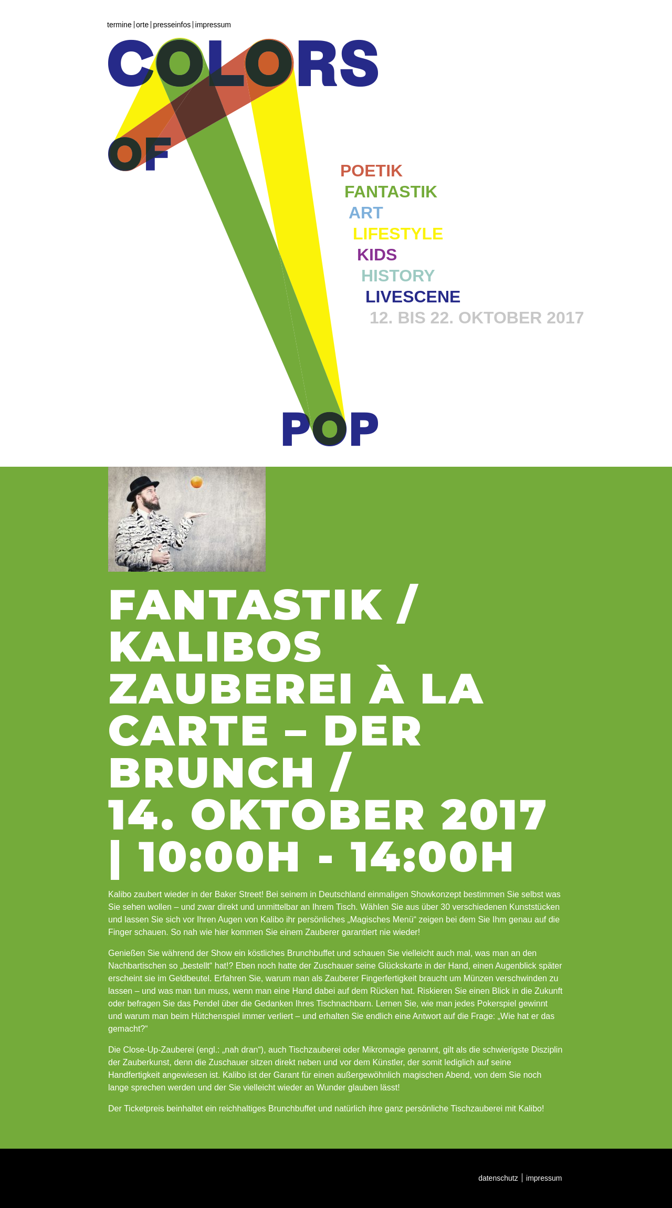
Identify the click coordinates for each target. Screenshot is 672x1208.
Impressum (213, 24)
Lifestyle (398, 233)
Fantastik (390, 191)
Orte (142, 24)
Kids (377, 254)
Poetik (371, 170)
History (398, 275)
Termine (119, 24)
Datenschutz (498, 1178)
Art (366, 212)
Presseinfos (172, 24)
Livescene (412, 296)
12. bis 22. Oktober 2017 (477, 317)
